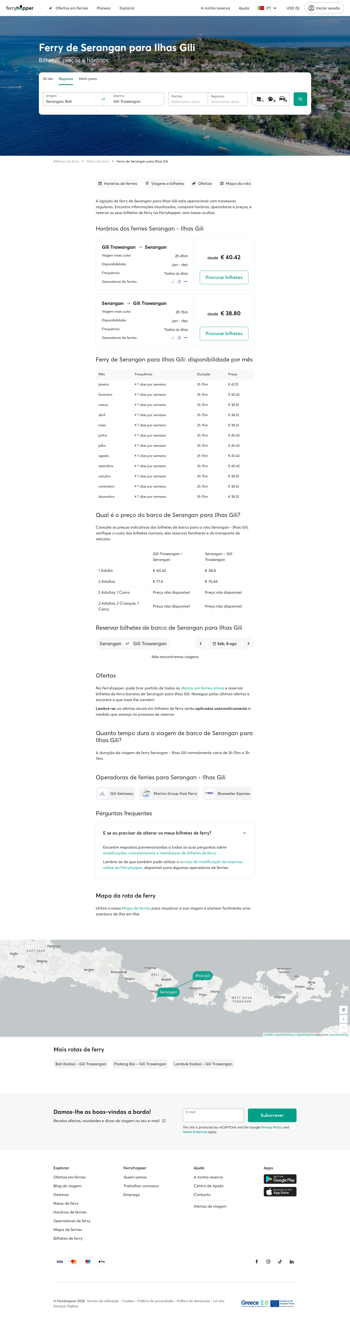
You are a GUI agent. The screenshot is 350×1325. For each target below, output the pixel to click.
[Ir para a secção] (117, 183)
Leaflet (268, 1034)
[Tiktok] (280, 1261)
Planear (104, 8)
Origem (51, 95)
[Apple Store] (280, 1191)
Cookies (128, 1301)
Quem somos (135, 1177)
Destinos (61, 1194)
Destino (118, 95)
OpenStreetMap (339, 1034)
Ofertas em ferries (68, 8)
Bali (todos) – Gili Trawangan (80, 1063)
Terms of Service (195, 1132)
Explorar (127, 8)
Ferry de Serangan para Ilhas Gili (142, 161)
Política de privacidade (155, 1301)
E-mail (190, 1112)
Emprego (131, 1194)
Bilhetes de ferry (66, 161)
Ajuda (244, 8)
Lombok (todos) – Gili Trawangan (203, 1063)
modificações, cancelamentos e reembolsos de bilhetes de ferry (159, 853)
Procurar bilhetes (224, 277)
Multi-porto (88, 79)
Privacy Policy (271, 1127)
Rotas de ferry (98, 161)
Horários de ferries (70, 1212)
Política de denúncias (193, 1301)
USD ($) (293, 8)
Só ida (48, 79)
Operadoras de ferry (71, 1220)
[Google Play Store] (280, 1179)
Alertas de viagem (210, 1206)
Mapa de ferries (136, 908)
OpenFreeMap (284, 1034)
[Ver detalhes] (163, 1121)
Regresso (66, 79)
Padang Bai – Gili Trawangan (140, 1063)
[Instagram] (268, 1261)
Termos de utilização (103, 1301)
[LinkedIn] (292, 1261)
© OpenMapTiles (304, 1034)
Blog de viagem (67, 1185)
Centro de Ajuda (208, 1185)
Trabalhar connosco (141, 1185)
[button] (127, 643)
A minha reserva (215, 8)
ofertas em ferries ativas (202, 688)
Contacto (202, 1194)
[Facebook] (257, 1261)
